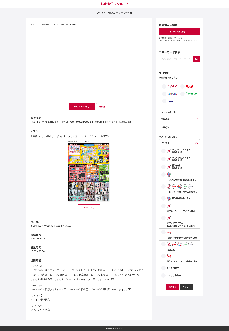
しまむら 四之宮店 (79, 274)
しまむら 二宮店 (115, 270)
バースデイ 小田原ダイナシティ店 (48, 289)
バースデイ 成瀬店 (121, 289)
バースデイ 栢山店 (78, 289)
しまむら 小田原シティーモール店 (48, 270)
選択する (165, 143)
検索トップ (35, 25)
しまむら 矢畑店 (105, 279)
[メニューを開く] (5, 4)
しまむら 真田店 (58, 274)
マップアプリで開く (81, 107)
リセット (186, 287)
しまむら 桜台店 (99, 274)
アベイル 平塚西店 (40, 299)
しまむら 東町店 (76, 270)
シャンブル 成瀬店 (40, 309)
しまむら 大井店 (135, 270)
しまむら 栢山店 (96, 270)
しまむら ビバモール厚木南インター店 (74, 279)
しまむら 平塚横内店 (41, 279)
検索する (172, 287)
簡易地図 (102, 107)
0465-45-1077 (38, 238)
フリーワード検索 (169, 52)
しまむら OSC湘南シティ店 (124, 274)
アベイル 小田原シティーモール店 (65, 25)
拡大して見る (89, 208)
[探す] (196, 59)
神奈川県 (45, 25)
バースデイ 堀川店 (100, 289)
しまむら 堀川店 (39, 274)
